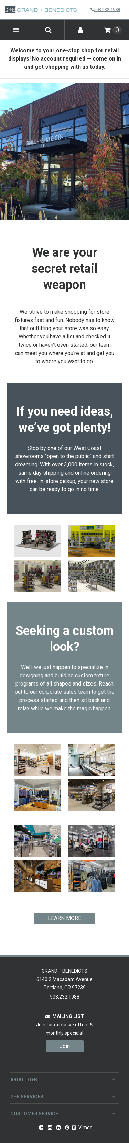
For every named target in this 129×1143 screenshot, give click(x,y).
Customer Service (62, 1114)
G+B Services (62, 1096)
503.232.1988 (105, 9)
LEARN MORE (64, 918)
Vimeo (82, 1127)
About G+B (62, 1080)
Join (65, 1046)
